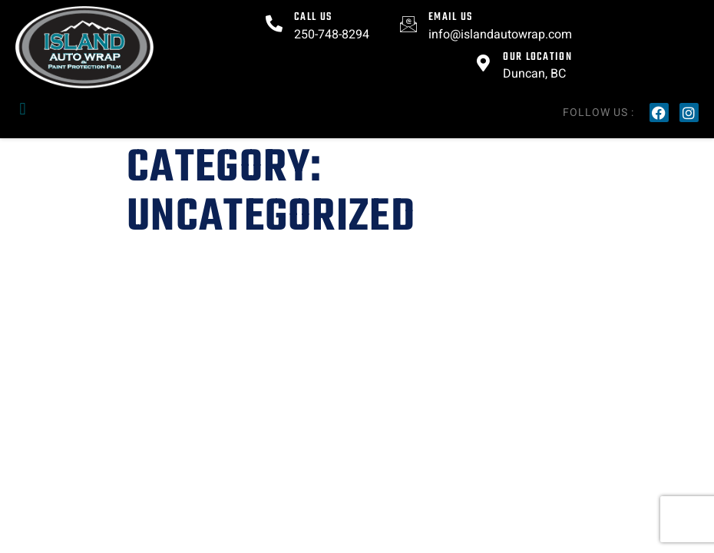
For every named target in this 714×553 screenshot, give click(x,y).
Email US (450, 17)
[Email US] (408, 23)
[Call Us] (274, 23)
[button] (22, 108)
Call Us (313, 17)
